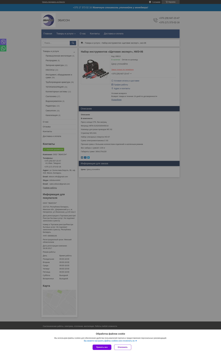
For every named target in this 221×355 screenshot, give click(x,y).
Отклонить (123, 347)
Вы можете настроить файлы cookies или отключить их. (109, 341)
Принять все (102, 347)
